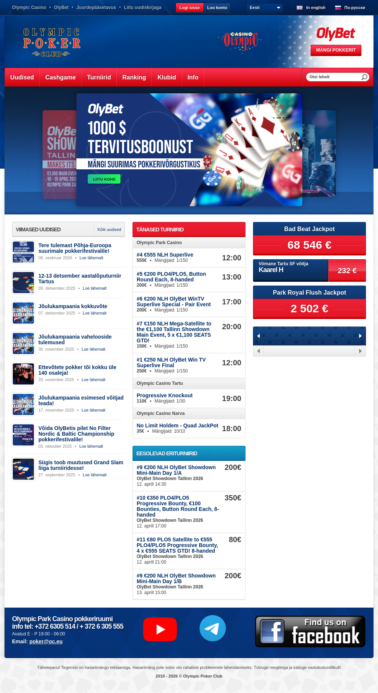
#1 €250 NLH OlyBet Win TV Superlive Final (171, 362)
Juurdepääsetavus (96, 7)
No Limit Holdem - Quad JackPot (177, 425)
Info (192, 77)
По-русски (354, 7)
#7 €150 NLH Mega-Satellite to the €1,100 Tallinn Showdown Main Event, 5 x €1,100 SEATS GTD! (174, 332)
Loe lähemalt (91, 257)
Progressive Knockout (165, 395)
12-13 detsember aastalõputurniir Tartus (79, 278)
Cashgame (60, 77)
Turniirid (99, 77)
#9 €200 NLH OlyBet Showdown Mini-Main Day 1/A (176, 470)
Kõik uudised (109, 229)
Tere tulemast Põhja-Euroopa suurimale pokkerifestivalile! (74, 248)
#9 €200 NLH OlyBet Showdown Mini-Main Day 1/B (176, 578)
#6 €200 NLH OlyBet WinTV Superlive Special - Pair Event (174, 301)
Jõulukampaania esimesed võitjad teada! (80, 400)
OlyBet (61, 7)
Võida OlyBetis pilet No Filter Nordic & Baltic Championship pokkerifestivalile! (76, 433)
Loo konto (217, 7)
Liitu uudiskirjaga (142, 7)
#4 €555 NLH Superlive (165, 255)
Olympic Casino (29, 7)
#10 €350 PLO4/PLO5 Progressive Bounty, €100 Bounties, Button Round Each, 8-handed (178, 506)
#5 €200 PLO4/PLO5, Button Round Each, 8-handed (171, 277)
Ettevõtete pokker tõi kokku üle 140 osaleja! (77, 370)
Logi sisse (189, 7)
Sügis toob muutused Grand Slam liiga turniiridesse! (80, 465)
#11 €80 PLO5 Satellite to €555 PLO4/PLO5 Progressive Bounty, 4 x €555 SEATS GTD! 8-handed (177, 545)
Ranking (134, 77)
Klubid (166, 77)
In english (315, 7)
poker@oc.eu (45, 641)
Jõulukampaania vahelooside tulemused (75, 339)
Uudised (22, 77)
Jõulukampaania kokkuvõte (72, 306)
